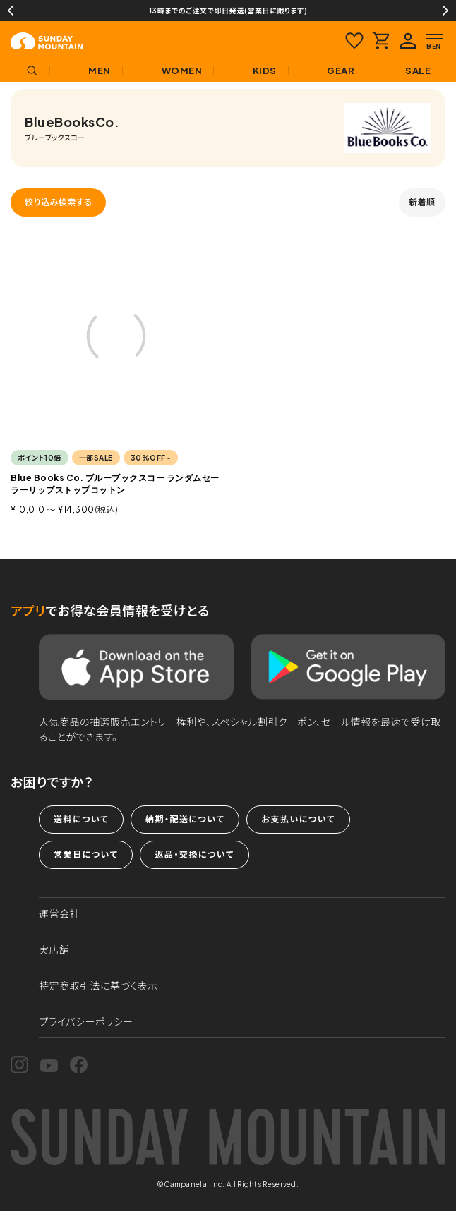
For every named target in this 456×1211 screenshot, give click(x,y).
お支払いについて (298, 819)
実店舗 (54, 949)
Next (445, 10)
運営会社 (59, 913)
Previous (11, 10)
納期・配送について (184, 819)
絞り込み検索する (58, 202)
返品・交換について (194, 854)
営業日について (86, 854)
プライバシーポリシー (86, 1021)
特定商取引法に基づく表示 (98, 985)
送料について (81, 819)
